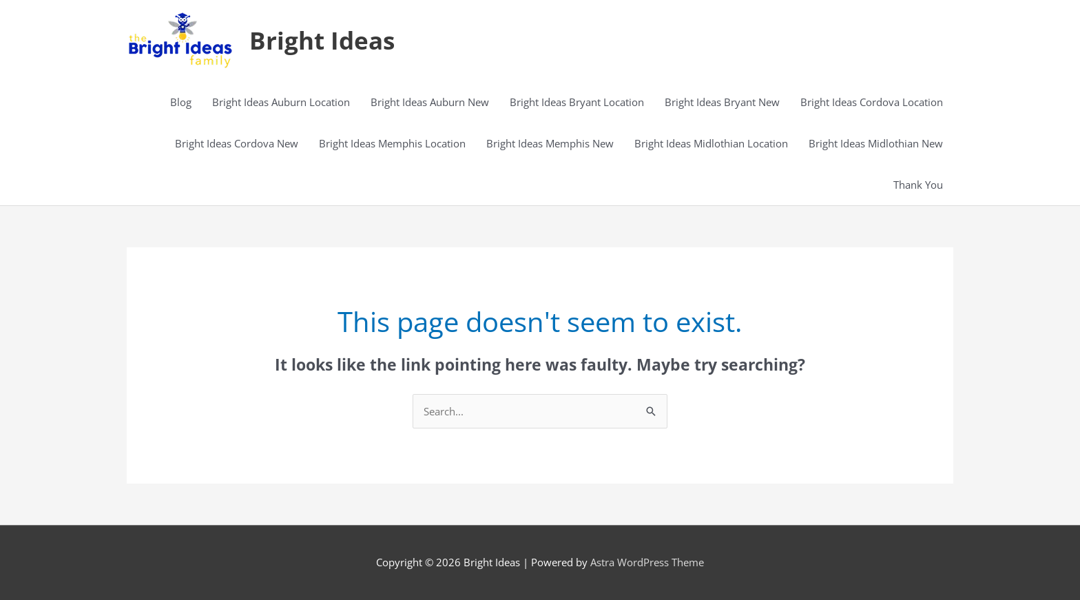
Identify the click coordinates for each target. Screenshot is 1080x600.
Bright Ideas (322, 40)
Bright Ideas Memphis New (550, 143)
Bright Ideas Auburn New (430, 102)
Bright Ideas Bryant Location (577, 102)
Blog (180, 102)
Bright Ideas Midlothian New (876, 143)
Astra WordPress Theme (647, 562)
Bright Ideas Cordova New (236, 143)
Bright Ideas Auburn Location (281, 102)
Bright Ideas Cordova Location (871, 102)
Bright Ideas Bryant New (722, 102)
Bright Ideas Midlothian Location (711, 143)
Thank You (918, 185)
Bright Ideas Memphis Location (392, 143)
